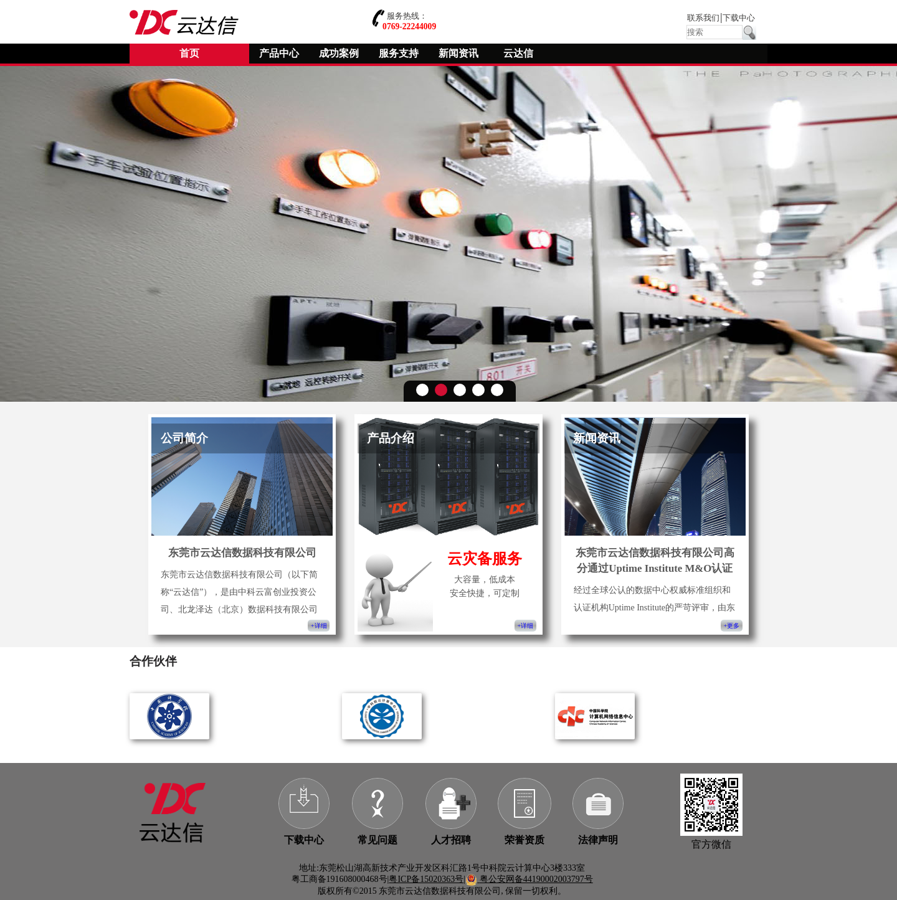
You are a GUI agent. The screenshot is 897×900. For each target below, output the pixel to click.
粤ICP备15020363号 (426, 879)
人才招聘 (451, 840)
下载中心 (739, 18)
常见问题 (377, 840)
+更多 (731, 625)
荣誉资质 (524, 840)
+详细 (318, 625)
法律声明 (598, 840)
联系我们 (703, 18)
